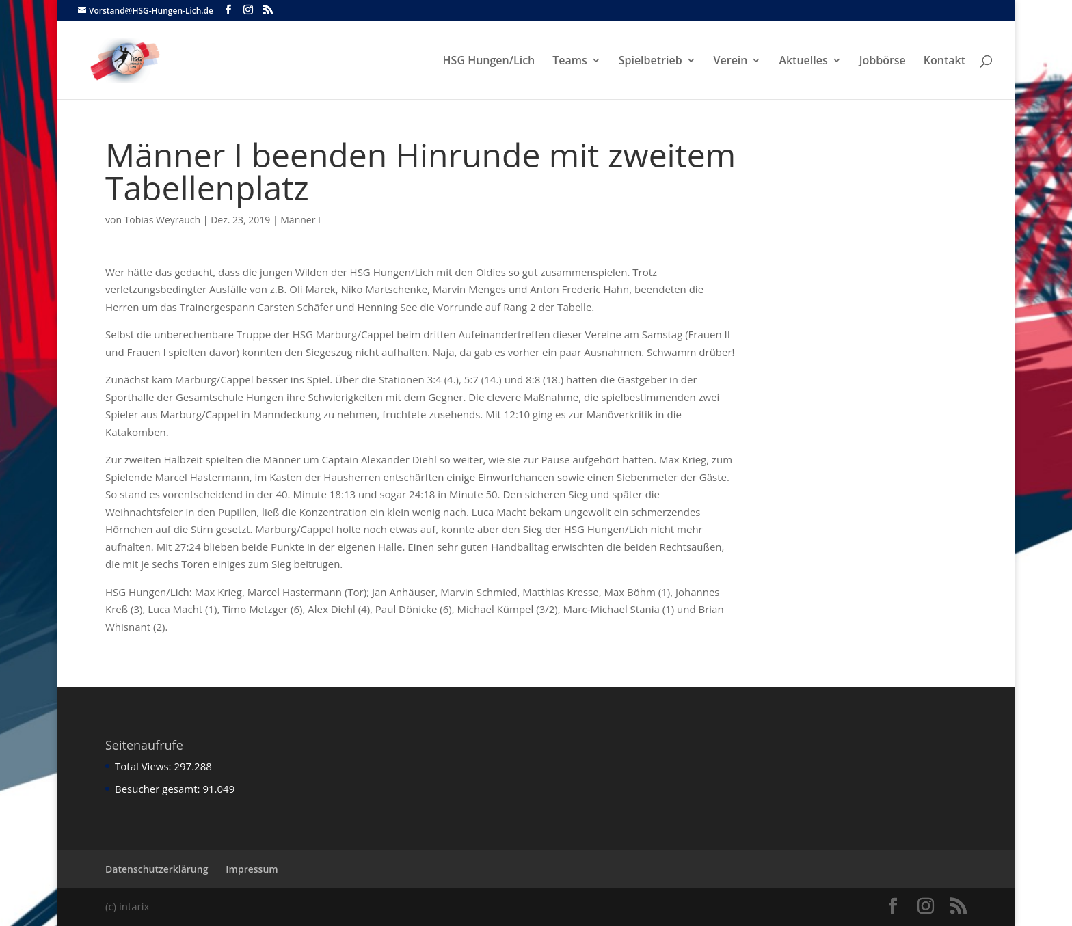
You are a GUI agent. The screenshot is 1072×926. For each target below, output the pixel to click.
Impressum (252, 868)
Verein (731, 61)
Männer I (300, 219)
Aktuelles (803, 61)
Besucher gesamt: (158, 788)
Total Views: (144, 766)
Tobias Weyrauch (162, 219)
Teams (569, 61)
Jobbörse (882, 61)
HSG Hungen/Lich (489, 61)
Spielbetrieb (650, 61)
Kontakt (944, 61)
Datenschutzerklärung (156, 868)
